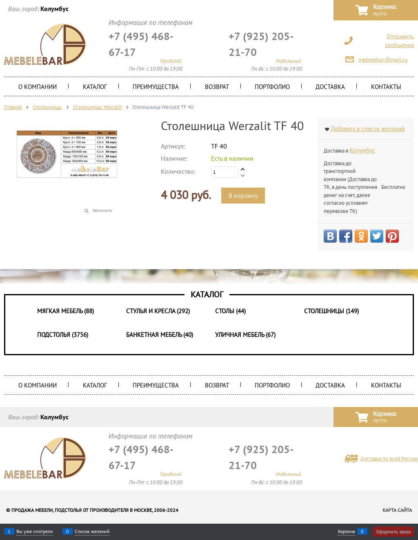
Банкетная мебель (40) (159, 335)
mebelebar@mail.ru (383, 59)
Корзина (346, 531)
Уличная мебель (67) (245, 335)
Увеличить (102, 210)
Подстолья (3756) (62, 335)
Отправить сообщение (399, 41)
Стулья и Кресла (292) (158, 311)
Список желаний (92, 531)
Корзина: (384, 10)
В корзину (243, 195)
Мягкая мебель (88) (65, 311)
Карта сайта (397, 510)
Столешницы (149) (331, 311)
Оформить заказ (393, 532)
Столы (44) (230, 311)
